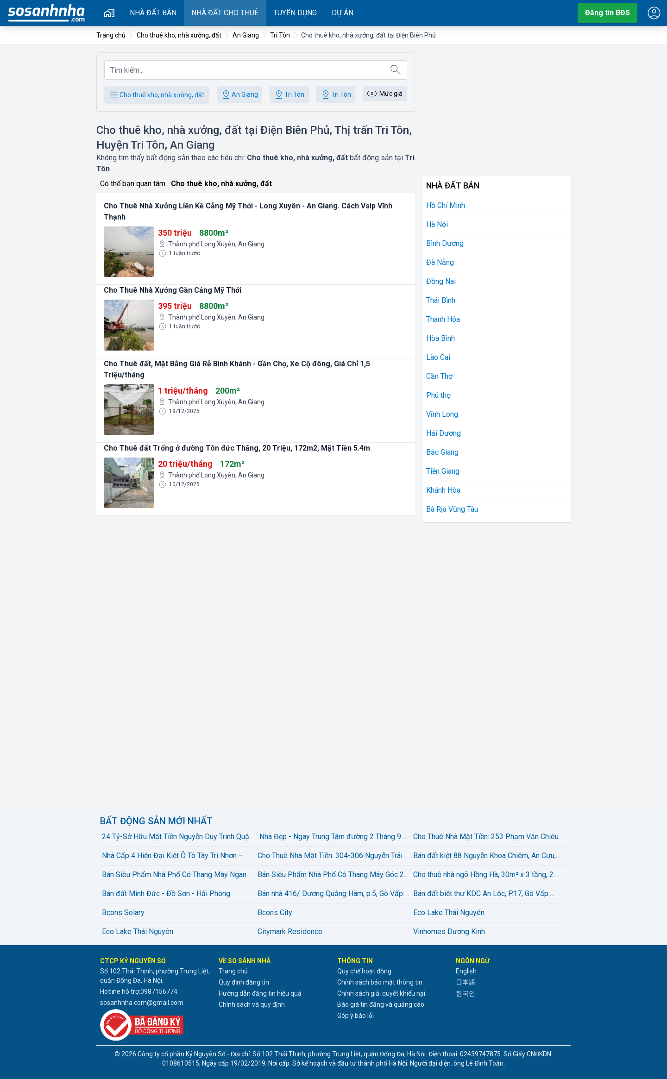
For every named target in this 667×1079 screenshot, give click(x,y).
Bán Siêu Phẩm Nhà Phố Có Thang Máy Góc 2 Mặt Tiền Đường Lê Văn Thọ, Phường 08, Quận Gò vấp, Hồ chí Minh (332, 875)
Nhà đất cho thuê (224, 12)
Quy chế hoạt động (364, 971)
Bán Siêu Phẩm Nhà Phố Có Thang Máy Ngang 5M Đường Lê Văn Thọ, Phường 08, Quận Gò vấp (176, 875)
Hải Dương (443, 433)
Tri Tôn (288, 94)
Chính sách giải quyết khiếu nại (381, 993)
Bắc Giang (442, 452)
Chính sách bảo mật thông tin (379, 982)
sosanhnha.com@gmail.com (141, 1002)
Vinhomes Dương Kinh (449, 931)
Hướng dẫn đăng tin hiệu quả (260, 993)
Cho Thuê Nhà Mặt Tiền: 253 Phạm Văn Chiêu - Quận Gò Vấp (488, 837)
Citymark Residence (290, 931)
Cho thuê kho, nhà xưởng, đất (156, 94)
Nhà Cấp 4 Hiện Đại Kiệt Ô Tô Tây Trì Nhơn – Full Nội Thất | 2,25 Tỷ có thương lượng (172, 856)
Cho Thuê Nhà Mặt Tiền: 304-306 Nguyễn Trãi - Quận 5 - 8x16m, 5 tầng (332, 856)
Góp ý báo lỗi (355, 1015)
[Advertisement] (496, 106)
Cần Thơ (439, 376)
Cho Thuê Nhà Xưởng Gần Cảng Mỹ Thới (172, 290)
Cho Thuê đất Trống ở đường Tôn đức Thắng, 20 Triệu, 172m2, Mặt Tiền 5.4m (237, 448)
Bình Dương (445, 243)
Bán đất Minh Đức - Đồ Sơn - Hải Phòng (166, 893)
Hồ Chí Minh (445, 205)
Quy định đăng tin (244, 982)
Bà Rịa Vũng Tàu (452, 509)
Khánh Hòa (443, 490)
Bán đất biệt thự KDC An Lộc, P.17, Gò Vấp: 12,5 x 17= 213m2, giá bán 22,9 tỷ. (481, 894)
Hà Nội (437, 224)
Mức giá (384, 93)
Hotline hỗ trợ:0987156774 (138, 991)
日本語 (465, 982)
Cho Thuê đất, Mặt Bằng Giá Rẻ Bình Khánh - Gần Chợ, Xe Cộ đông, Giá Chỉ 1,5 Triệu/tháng (237, 369)
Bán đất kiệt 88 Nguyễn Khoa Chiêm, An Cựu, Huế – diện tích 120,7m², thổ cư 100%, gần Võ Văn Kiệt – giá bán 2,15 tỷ (486, 856)
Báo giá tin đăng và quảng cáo (380, 1004)
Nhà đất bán (153, 12)
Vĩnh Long (442, 414)
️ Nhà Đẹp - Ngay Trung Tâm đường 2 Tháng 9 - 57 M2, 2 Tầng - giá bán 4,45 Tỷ (332, 837)
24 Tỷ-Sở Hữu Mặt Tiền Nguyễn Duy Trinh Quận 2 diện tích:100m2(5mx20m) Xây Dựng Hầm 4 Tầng (177, 837)
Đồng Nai (441, 281)
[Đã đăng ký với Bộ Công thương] (155, 1025)
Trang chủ (233, 971)
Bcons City (275, 912)
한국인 (465, 993)
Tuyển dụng (295, 12)
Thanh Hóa (443, 319)
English (466, 971)
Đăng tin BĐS (607, 12)
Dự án (342, 12)
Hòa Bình (440, 338)
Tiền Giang (442, 471)
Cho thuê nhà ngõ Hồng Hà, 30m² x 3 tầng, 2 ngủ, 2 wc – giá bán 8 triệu (483, 875)
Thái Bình (440, 300)
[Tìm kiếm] (395, 70)
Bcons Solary (123, 912)
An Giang (239, 94)
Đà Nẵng (440, 262)
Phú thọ (438, 395)
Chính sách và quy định (252, 1004)
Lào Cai (438, 357)
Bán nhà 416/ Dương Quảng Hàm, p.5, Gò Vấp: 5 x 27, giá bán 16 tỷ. (331, 894)
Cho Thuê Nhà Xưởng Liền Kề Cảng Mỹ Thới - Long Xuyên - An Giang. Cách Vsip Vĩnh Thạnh (248, 211)
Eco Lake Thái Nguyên (449, 912)
